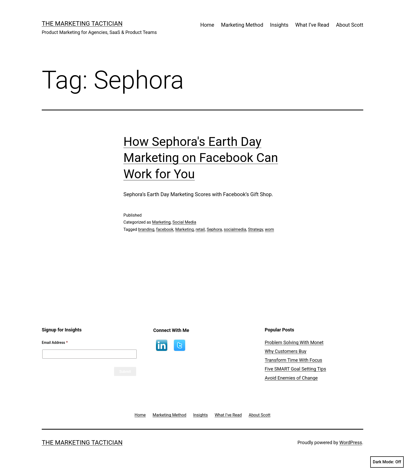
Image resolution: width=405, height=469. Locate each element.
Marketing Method (242, 25)
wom (269, 229)
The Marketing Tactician (82, 23)
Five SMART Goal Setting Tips (295, 369)
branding (146, 229)
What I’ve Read (312, 25)
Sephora (214, 229)
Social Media (184, 222)
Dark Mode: (387, 462)
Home (207, 25)
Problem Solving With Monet (294, 342)
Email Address (55, 342)
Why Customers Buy (285, 351)
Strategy (255, 229)
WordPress (350, 442)
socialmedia (235, 229)
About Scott (349, 25)
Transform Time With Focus (293, 360)
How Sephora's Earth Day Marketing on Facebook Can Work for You (200, 157)
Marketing (161, 222)
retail (200, 229)
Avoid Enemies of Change (291, 378)
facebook (164, 229)
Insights (279, 25)
